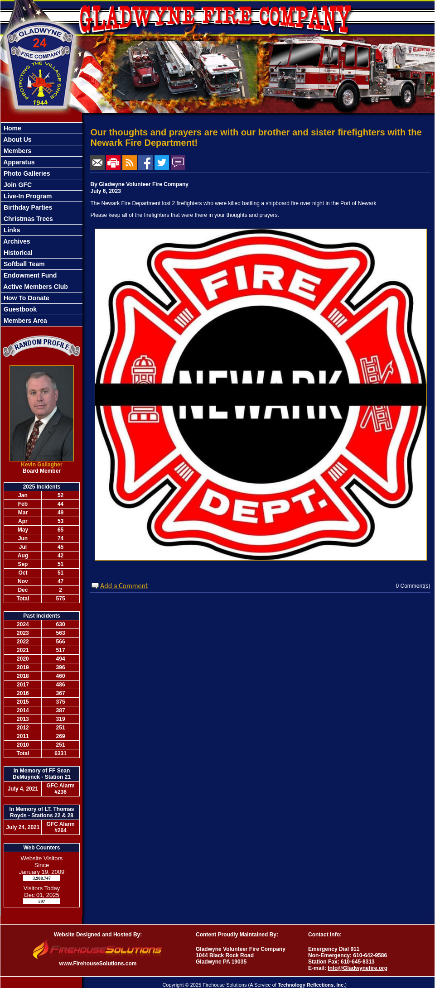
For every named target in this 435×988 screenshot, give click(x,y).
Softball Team (23, 264)
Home (11, 128)
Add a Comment (124, 585)
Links (11, 230)
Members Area (24, 320)
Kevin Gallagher (41, 464)
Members (16, 150)
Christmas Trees (27, 218)
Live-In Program (27, 196)
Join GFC (17, 184)
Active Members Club (35, 286)
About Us (17, 139)
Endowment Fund (29, 275)
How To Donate (25, 298)
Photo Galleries (26, 173)
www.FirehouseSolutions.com (98, 963)
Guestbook (19, 309)
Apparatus (18, 162)
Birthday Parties (27, 207)
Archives (16, 241)
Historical (17, 252)
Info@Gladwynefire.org (357, 968)
